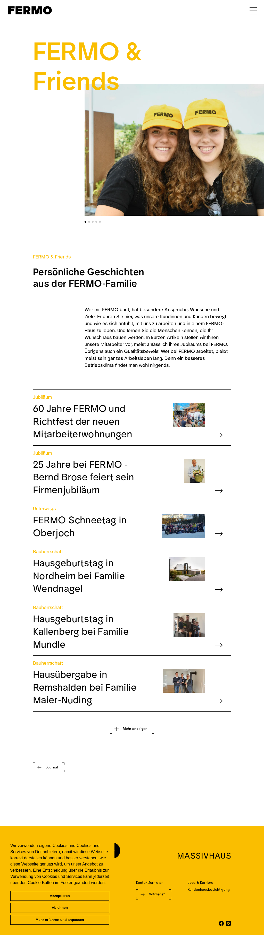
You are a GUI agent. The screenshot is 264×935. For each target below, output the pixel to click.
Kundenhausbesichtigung (209, 889)
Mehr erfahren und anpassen (60, 920)
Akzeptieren (60, 896)
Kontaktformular (149, 883)
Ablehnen (60, 908)
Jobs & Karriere (200, 883)
